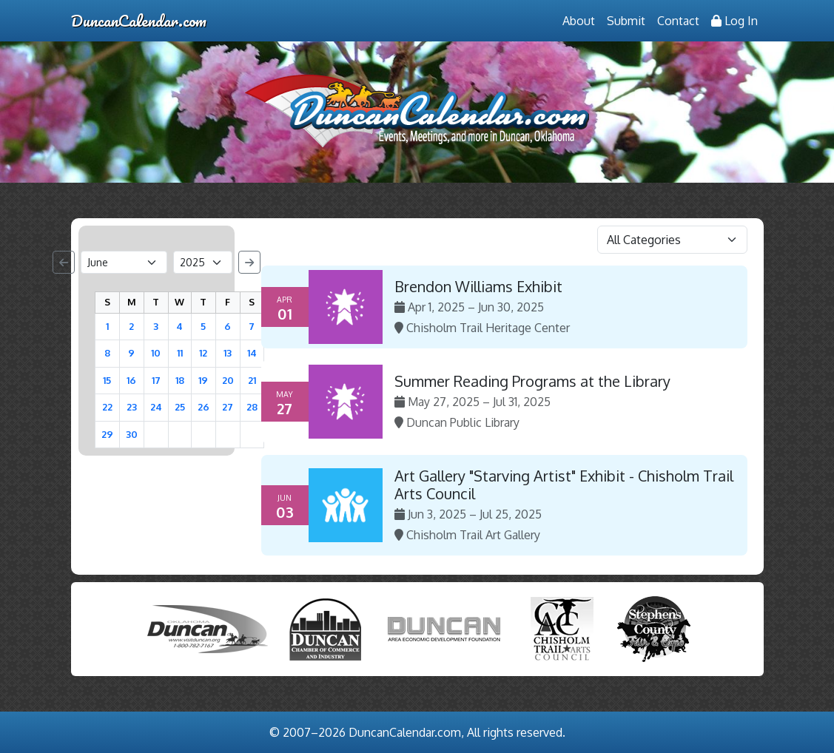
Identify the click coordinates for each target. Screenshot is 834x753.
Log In (734, 20)
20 (228, 380)
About (578, 20)
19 (203, 380)
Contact (678, 20)
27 (227, 407)
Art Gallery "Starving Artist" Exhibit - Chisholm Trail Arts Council (563, 484)
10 (156, 353)
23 (132, 407)
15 (107, 380)
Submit (626, 20)
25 (180, 407)
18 (179, 380)
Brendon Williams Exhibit (478, 286)
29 (107, 434)
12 (203, 353)
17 (156, 380)
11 (180, 353)
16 (131, 380)
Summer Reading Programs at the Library (532, 381)
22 (107, 407)
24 (156, 407)
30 (132, 434)
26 (203, 407)
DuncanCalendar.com (138, 20)
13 (227, 353)
